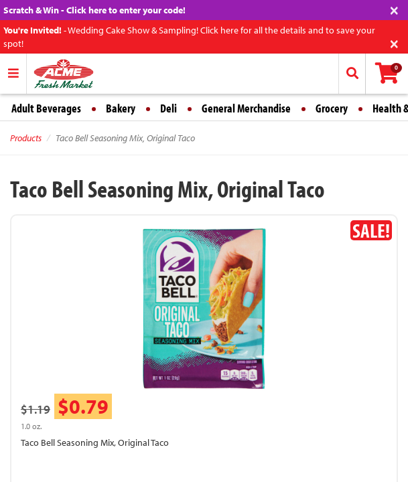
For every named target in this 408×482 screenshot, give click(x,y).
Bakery (120, 108)
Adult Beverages (46, 108)
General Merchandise (246, 108)
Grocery (332, 108)
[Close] (394, 9)
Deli (168, 108)
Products (26, 138)
